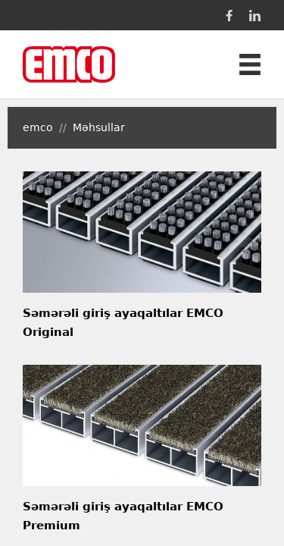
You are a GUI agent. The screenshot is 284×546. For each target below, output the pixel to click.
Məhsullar (99, 127)
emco (38, 127)
